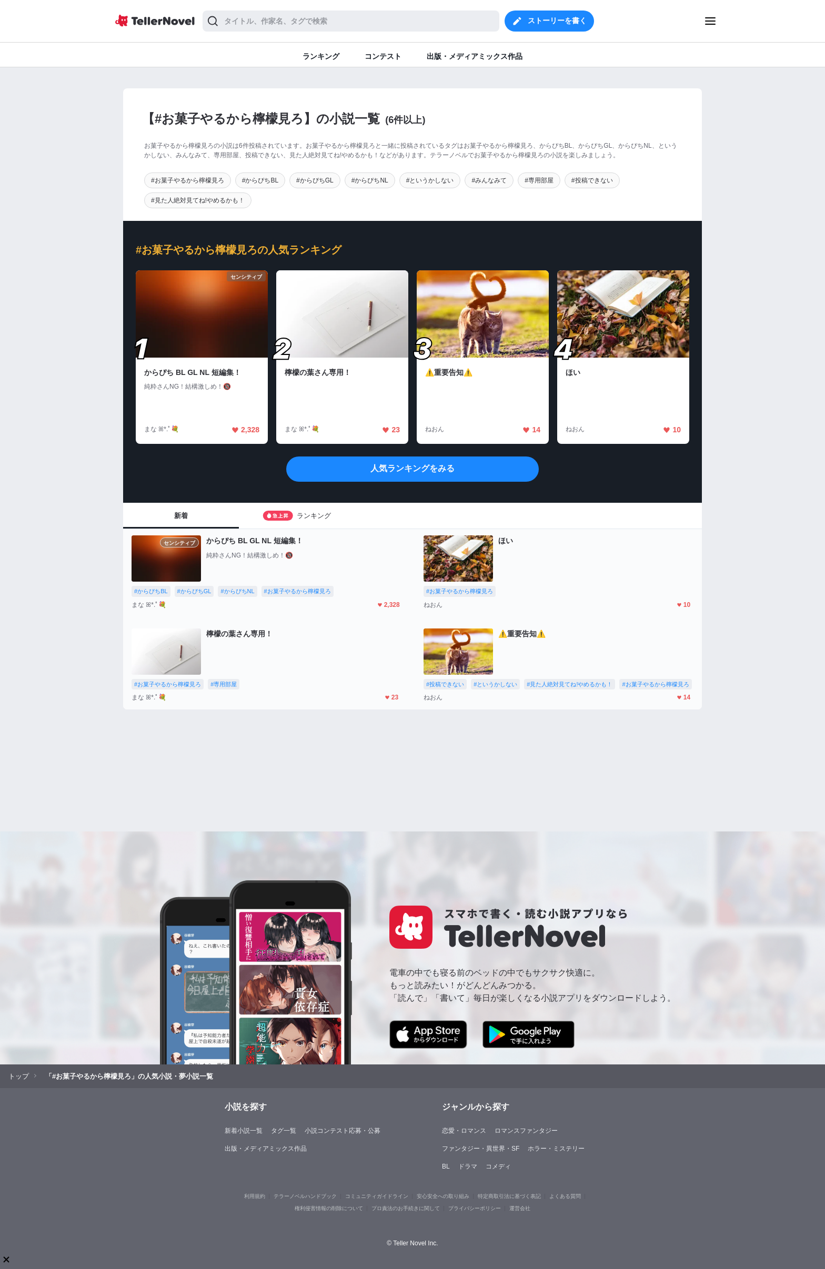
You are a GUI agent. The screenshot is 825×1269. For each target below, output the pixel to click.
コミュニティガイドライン (376, 1196)
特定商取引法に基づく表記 (509, 1196)
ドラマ (467, 1166)
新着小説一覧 (244, 1130)
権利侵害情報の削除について (329, 1208)
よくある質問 (565, 1196)
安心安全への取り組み (443, 1196)
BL (446, 1166)
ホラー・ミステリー (556, 1148)
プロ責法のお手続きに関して (405, 1208)
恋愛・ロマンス (464, 1130)
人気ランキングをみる (412, 468)
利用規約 (254, 1196)
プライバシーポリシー (474, 1208)
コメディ (498, 1166)
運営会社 (519, 1208)
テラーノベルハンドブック (305, 1196)
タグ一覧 (283, 1130)
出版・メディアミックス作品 (266, 1148)
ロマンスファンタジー (526, 1130)
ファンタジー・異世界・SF (480, 1148)
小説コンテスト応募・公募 (342, 1130)
